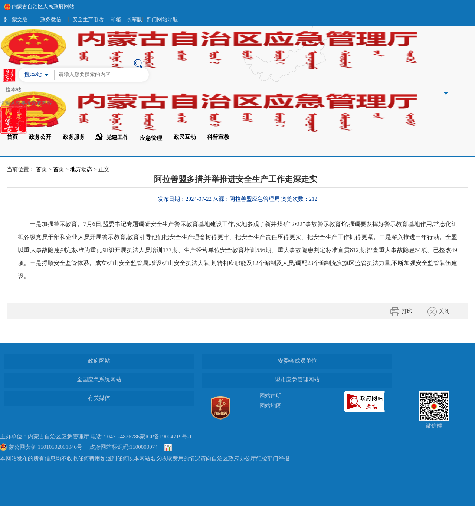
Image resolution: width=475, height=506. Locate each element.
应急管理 (151, 138)
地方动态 (81, 169)
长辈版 (134, 19)
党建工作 (112, 136)
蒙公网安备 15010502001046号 (45, 447)
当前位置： (21, 169)
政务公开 (40, 137)
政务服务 (74, 137)
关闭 (439, 311)
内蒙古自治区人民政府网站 (39, 6)
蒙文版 (19, 19)
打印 (401, 311)
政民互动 (185, 137)
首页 (12, 137)
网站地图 (270, 406)
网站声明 (270, 396)
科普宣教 (218, 137)
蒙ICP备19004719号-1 (166, 437)
